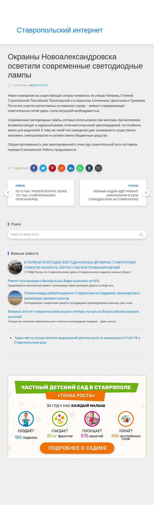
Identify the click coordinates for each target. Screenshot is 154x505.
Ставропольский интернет (60, 30)
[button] (33, 168)
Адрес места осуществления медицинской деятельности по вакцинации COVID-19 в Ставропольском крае (77, 340)
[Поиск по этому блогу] (77, 235)
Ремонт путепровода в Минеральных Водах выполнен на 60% (54, 281)
